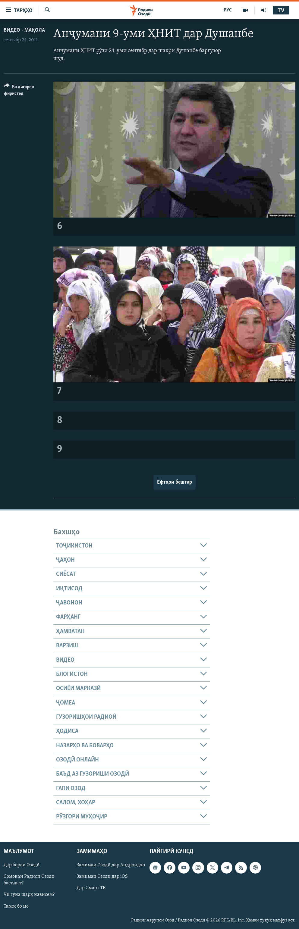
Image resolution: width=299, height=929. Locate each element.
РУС (228, 10)
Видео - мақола (24, 30)
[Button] (25, 91)
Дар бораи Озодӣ (22, 865)
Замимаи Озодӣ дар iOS (102, 876)
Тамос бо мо (16, 906)
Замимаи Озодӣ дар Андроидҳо (111, 865)
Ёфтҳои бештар (174, 482)
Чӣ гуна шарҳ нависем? (29, 894)
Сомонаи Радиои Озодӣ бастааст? (29, 880)
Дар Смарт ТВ (91, 888)
